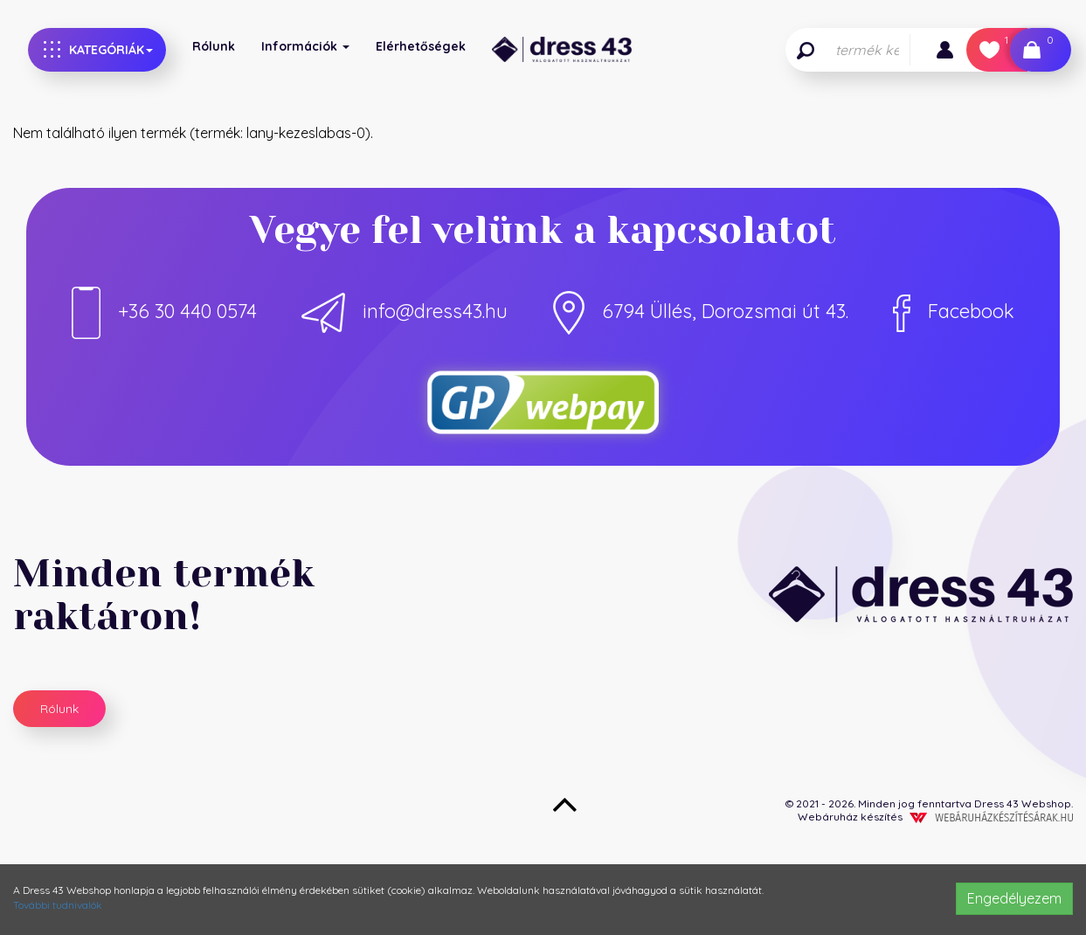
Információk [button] (305, 46)
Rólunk (213, 46)
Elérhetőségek (421, 46)
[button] (944, 49)
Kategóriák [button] (98, 49)
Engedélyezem (1014, 898)
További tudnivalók (57, 904)
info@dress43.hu (404, 311)
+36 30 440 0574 (164, 311)
